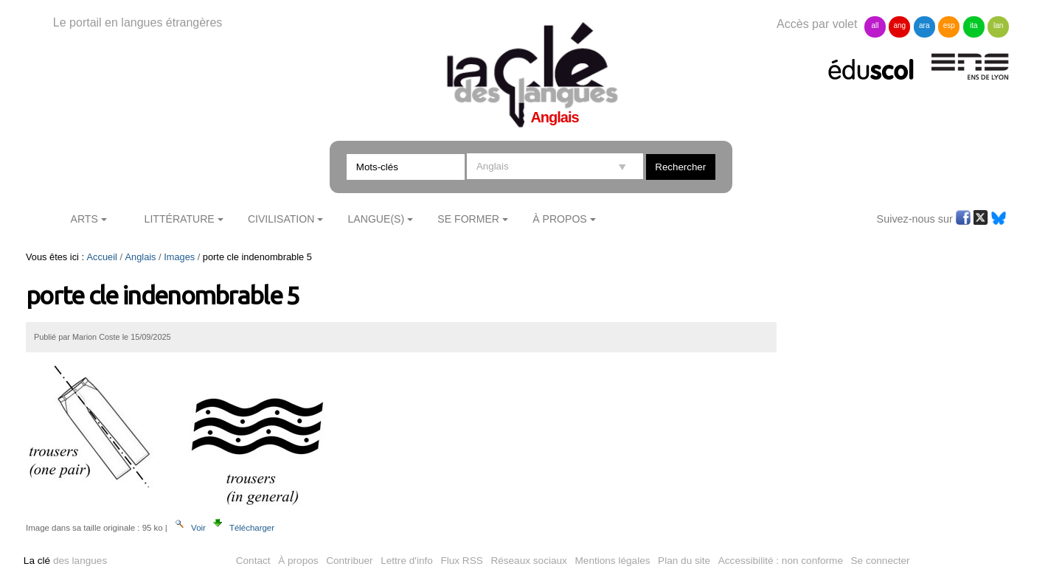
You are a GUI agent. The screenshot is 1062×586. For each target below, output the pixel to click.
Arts (84, 219)
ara (924, 25)
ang (900, 25)
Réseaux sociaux (528, 560)
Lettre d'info (407, 560)
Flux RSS (461, 560)
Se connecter (880, 560)
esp (949, 25)
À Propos (559, 219)
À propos (298, 560)
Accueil (102, 256)
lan (998, 25)
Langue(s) (376, 219)
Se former (468, 219)
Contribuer (349, 560)
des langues (65, 560)
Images (179, 256)
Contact (253, 560)
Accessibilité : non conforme (780, 560)
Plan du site (684, 560)
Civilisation (281, 219)
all (874, 25)
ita (974, 25)
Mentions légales (612, 560)
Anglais (140, 256)
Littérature (180, 219)
